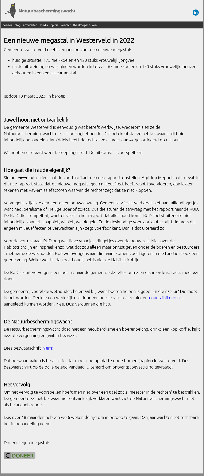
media (44, 25)
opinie (54, 25)
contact (65, 25)
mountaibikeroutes (166, 297)
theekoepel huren (85, 25)
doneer (7, 25)
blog (17, 25)
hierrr (47, 347)
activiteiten (30, 25)
